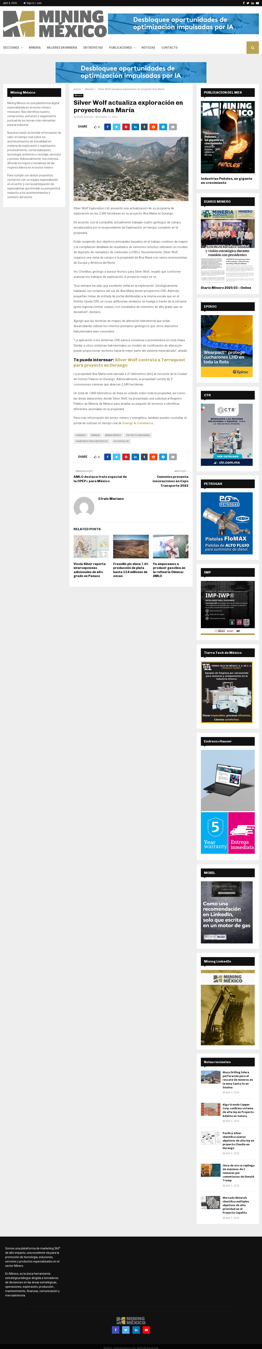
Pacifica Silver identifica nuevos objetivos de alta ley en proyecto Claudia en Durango (238, 1141)
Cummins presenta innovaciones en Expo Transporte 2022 (170, 481)
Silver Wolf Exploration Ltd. (92, 441)
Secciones (11, 47)
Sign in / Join (33, 3)
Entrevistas (93, 47)
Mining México (113, 435)
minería (95, 435)
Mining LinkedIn (217, 961)
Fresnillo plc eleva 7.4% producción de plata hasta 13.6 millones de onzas (130, 570)
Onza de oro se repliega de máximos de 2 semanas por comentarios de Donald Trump (239, 1173)
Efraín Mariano (85, 117)
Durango (81, 435)
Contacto (169, 47)
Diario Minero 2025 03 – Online (226, 288)
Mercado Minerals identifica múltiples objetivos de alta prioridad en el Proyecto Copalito (236, 1205)
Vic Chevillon (121, 441)
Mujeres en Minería (62, 47)
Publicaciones (120, 47)
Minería (35, 47)
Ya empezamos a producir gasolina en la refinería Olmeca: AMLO (169, 570)
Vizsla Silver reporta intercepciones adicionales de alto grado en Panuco (90, 570)
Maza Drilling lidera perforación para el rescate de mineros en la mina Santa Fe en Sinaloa (238, 1080)
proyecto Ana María (138, 435)
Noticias (148, 47)
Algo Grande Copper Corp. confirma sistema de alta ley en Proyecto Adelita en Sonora (238, 1110)
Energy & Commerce (138, 423)
